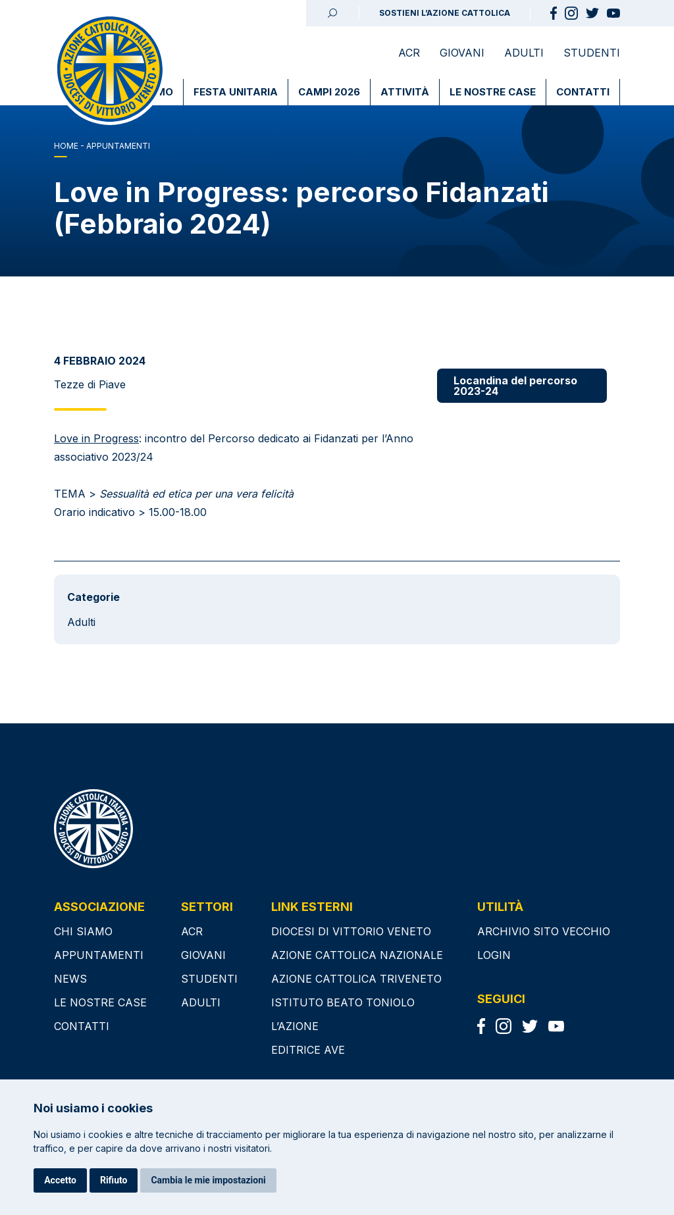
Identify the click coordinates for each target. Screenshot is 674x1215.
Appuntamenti (98, 955)
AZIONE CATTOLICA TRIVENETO (356, 978)
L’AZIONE (295, 1026)
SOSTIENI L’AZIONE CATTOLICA (444, 13)
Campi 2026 (329, 92)
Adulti (524, 52)
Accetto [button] (60, 1180)
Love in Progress (96, 438)
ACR (409, 52)
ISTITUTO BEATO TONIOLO (343, 1002)
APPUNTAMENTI (118, 146)
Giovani (462, 52)
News (70, 978)
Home (66, 146)
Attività (404, 92)
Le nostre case (493, 92)
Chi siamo (83, 931)
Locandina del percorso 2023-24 (515, 386)
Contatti (582, 92)
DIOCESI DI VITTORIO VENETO (351, 931)
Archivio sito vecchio (543, 931)
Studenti (591, 52)
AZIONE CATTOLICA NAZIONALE (357, 955)
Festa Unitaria (236, 92)
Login (494, 955)
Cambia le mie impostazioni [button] (208, 1180)
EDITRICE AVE (308, 1050)
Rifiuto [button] (114, 1180)
